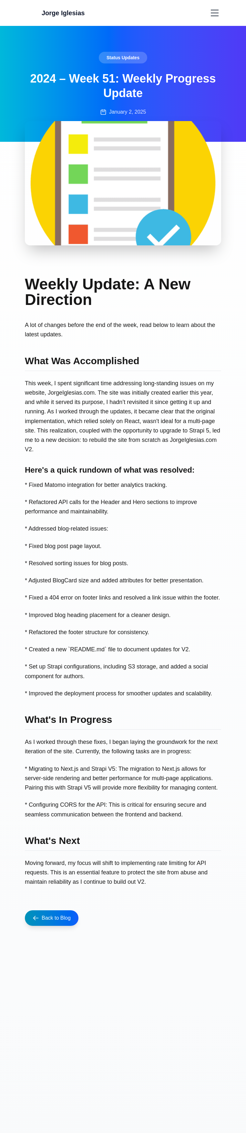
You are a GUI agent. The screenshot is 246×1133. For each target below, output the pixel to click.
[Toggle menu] (214, 13)
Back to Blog (52, 918)
